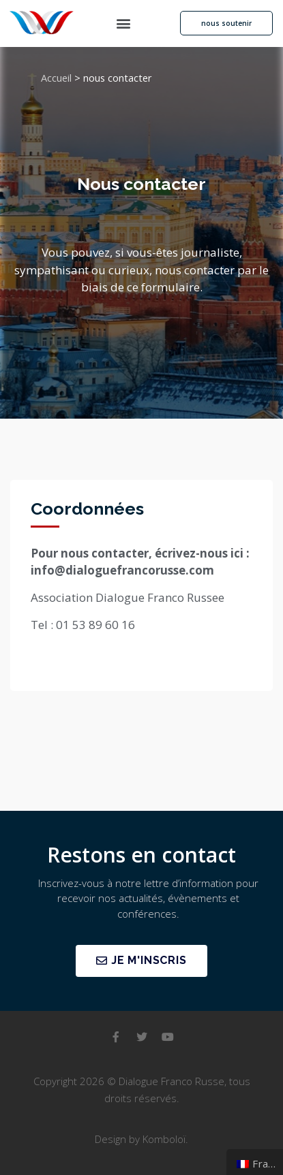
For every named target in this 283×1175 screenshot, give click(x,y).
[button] (124, 23)
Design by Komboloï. (141, 1139)
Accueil (56, 77)
